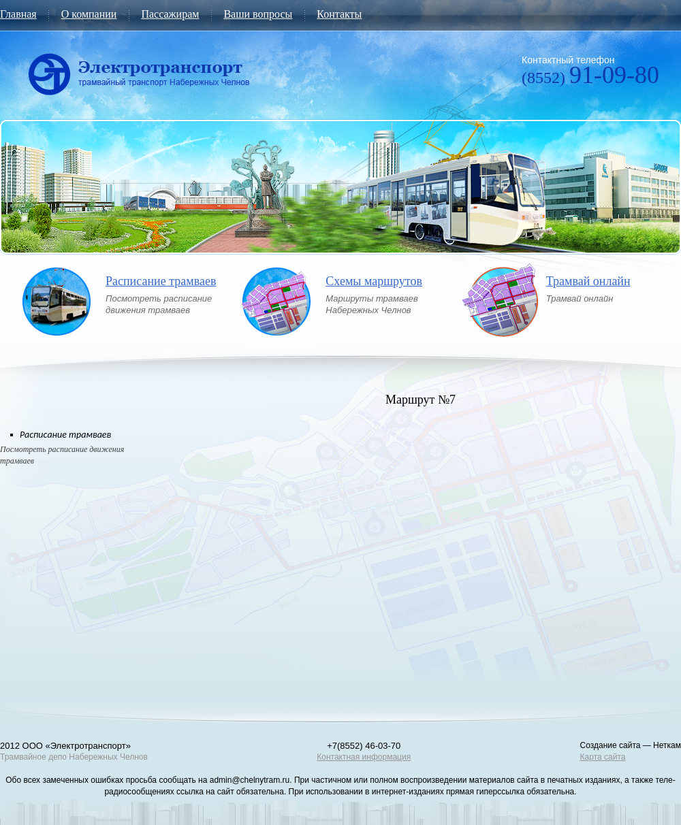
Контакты (339, 14)
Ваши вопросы (257, 14)
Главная (18, 14)
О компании (89, 14)
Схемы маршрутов (374, 281)
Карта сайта (603, 757)
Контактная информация (364, 757)
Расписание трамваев (161, 281)
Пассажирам (170, 14)
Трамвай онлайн (588, 281)
